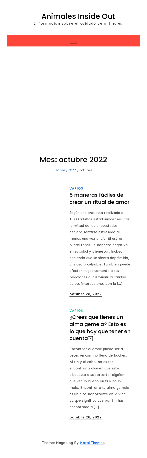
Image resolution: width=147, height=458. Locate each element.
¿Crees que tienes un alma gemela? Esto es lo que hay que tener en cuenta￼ (100, 328)
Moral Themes (92, 443)
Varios (76, 188)
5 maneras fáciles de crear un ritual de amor (99, 198)
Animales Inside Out (78, 16)
